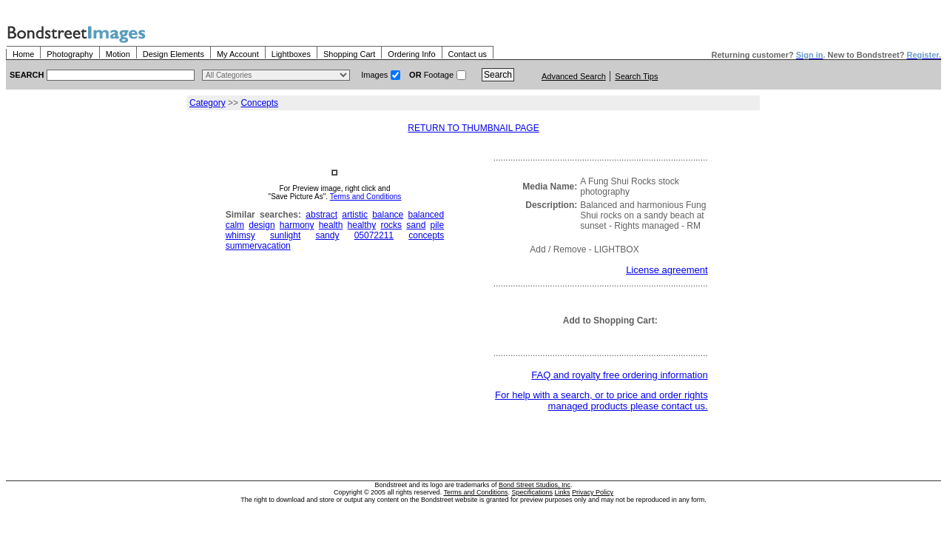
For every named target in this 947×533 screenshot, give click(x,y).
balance (387, 214)
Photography (69, 54)
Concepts (259, 103)
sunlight (285, 235)
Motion (118, 54)
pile (438, 225)
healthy (362, 225)
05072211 (374, 235)
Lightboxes (291, 54)
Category (207, 103)
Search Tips (636, 76)
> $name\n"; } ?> (276, 75)
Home (23, 54)
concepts (426, 235)
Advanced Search (574, 76)
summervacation (258, 246)
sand (415, 225)
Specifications (532, 492)
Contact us (468, 54)
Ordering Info (411, 54)
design (261, 225)
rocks (391, 225)
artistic (355, 214)
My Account (238, 54)
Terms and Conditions (366, 196)
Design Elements (173, 54)
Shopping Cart (349, 54)
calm (235, 225)
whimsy (240, 235)
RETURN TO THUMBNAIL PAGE (473, 128)
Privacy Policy (592, 492)
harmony (297, 225)
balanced (426, 214)
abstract (321, 214)
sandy (327, 235)
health (331, 225)
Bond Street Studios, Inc (534, 485)
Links (562, 492)
